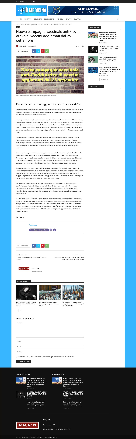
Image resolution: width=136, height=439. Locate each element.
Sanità (22, 24)
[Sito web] (54, 230)
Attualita (19, 299)
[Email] (50, 230)
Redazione (23, 46)
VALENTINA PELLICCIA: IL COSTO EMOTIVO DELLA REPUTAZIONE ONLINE (26, 303)
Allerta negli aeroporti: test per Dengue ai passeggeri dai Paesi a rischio (49, 303)
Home (18, 24)
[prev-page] (17, 310)
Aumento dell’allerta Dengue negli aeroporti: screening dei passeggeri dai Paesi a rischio (73, 303)
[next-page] (20, 310)
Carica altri (104, 79)
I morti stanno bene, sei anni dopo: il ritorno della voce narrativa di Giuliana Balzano (108, 59)
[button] (117, 19)
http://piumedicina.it (37, 271)
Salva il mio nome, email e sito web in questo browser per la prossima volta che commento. (46, 356)
